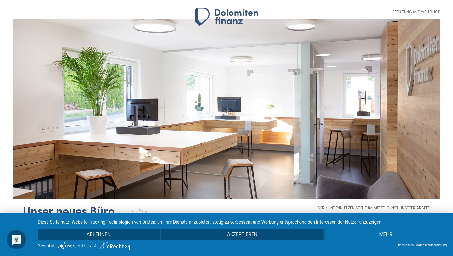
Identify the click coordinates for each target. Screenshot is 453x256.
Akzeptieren (242, 234)
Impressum (406, 245)
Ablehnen (99, 234)
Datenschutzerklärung (431, 245)
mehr (385, 234)
